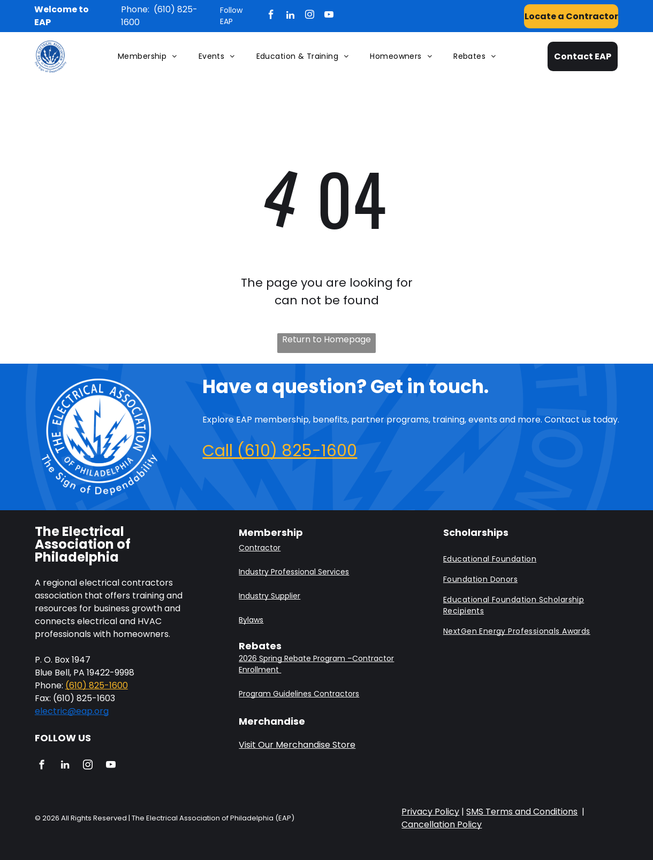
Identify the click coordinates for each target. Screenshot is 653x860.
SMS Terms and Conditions (522, 811)
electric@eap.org (72, 711)
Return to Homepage (326, 339)
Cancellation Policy (441, 824)
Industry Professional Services (294, 571)
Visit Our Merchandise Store (297, 745)
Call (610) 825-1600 (279, 451)
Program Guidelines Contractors (299, 693)
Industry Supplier (269, 595)
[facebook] (271, 16)
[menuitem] (147, 57)
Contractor (259, 547)
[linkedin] (290, 16)
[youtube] (329, 16)
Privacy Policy (430, 811)
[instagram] (309, 16)
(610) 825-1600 (96, 685)
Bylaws (251, 620)
